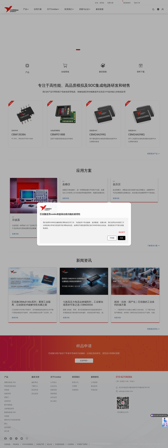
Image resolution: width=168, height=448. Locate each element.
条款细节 (122, 232)
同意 (121, 238)
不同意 (112, 238)
